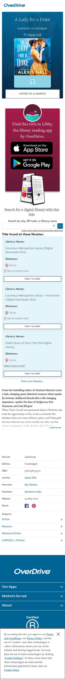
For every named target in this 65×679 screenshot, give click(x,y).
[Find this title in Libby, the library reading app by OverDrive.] (32, 149)
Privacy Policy (34, 638)
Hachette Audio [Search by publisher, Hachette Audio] (33, 492)
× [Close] (58, 634)
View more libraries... (32, 381)
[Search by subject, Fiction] (32, 519)
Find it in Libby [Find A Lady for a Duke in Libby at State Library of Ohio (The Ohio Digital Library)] (32, 373)
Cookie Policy (11, 670)
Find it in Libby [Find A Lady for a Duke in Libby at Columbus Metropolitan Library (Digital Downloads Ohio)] (32, 279)
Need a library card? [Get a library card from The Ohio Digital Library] (14, 365)
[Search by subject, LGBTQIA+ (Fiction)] (32, 540)
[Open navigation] (59, 5)
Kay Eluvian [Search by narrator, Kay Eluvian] (31, 485)
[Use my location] (53, 226)
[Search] (60, 226)
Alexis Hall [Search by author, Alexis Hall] (34, 34)
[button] (32, 587)
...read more (54, 427)
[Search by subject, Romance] (32, 526)
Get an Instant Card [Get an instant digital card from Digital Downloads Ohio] (16, 270)
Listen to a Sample (32, 93)
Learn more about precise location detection (42, 230)
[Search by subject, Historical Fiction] (32, 533)
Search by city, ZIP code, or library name (32, 220)
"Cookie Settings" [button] (13, 658)
